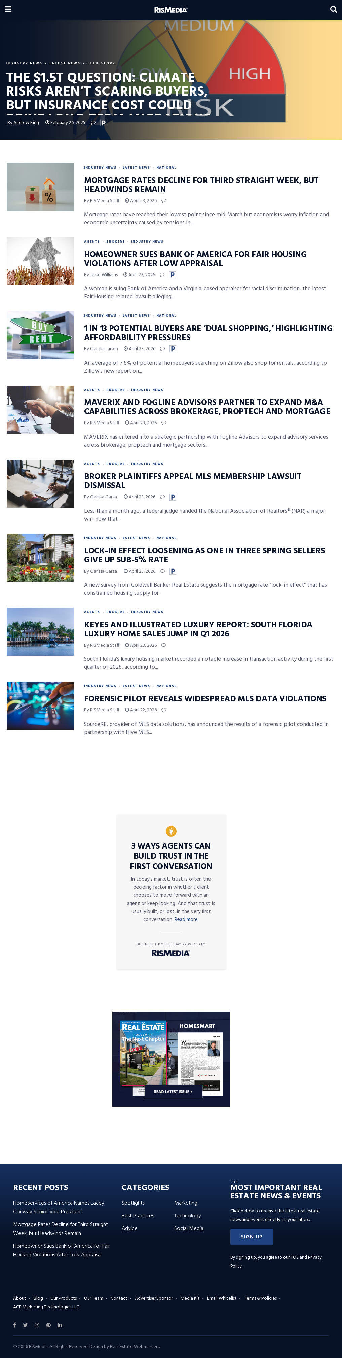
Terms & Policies (260, 1298)
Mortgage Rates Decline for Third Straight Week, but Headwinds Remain (201, 185)
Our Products (63, 1298)
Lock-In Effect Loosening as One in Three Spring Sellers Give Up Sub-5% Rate (204, 556)
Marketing (185, 1203)
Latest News (64, 63)
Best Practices (138, 1216)
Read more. (187, 920)
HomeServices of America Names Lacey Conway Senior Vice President (58, 1207)
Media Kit (190, 1298)
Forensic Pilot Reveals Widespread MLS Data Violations (205, 699)
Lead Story (101, 63)
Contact (119, 1298)
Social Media (188, 1228)
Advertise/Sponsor (154, 1298)
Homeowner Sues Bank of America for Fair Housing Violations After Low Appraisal (195, 259)
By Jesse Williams (101, 275)
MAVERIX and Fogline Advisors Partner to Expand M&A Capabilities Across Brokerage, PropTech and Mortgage (207, 407)
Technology (187, 1216)
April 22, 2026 (141, 710)
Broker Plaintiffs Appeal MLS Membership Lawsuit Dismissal (193, 481)
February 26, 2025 (65, 123)
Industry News (24, 63)
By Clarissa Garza (101, 497)
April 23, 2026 (141, 201)
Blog (38, 1298)
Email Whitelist (222, 1298)
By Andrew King (23, 123)
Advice (130, 1228)
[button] (251, 1237)
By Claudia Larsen (101, 349)
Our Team (93, 1298)
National (166, 167)
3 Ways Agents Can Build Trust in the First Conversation (171, 857)
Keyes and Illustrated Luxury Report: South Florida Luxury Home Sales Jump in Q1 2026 (198, 630)
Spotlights (133, 1203)
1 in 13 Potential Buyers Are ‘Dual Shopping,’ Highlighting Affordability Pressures (208, 333)
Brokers (115, 241)
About (19, 1298)
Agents (92, 241)
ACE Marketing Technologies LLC (46, 1307)
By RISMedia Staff (101, 201)
